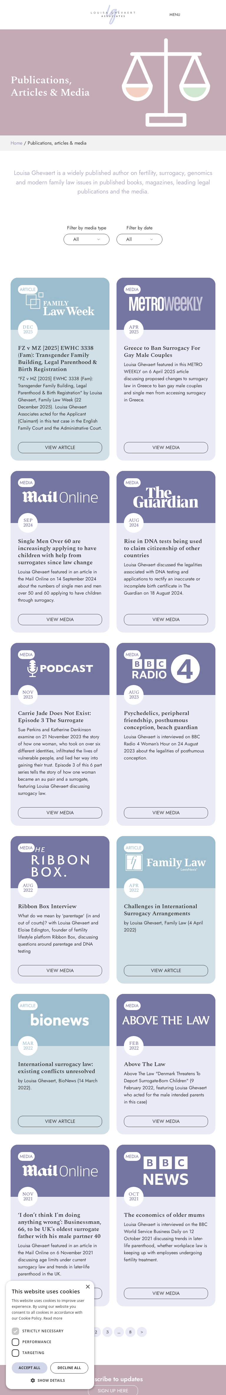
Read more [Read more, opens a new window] (53, 1318)
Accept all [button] (30, 1367)
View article (60, 447)
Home (16, 143)
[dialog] (50, 1335)
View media (166, 447)
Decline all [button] (69, 1367)
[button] (50, 1380)
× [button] (87, 1287)
